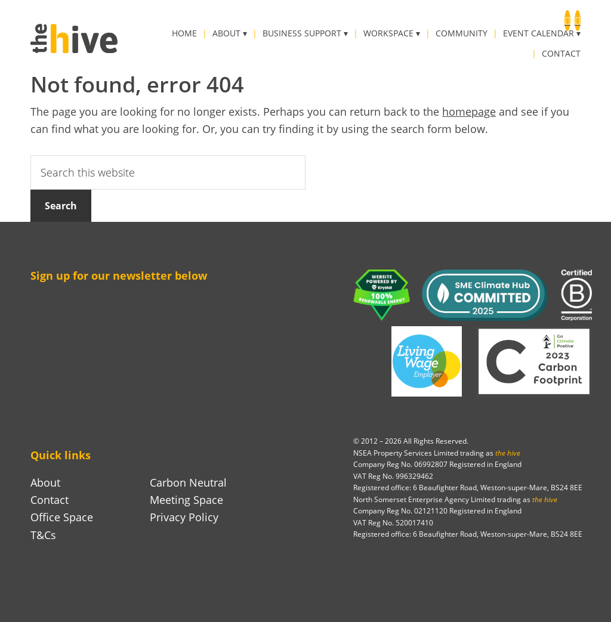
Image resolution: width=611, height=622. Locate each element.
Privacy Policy (184, 517)
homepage (469, 111)
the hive (74, 38)
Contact (49, 500)
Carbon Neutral (188, 482)
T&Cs (43, 535)
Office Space (61, 517)
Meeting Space (186, 500)
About (45, 482)
